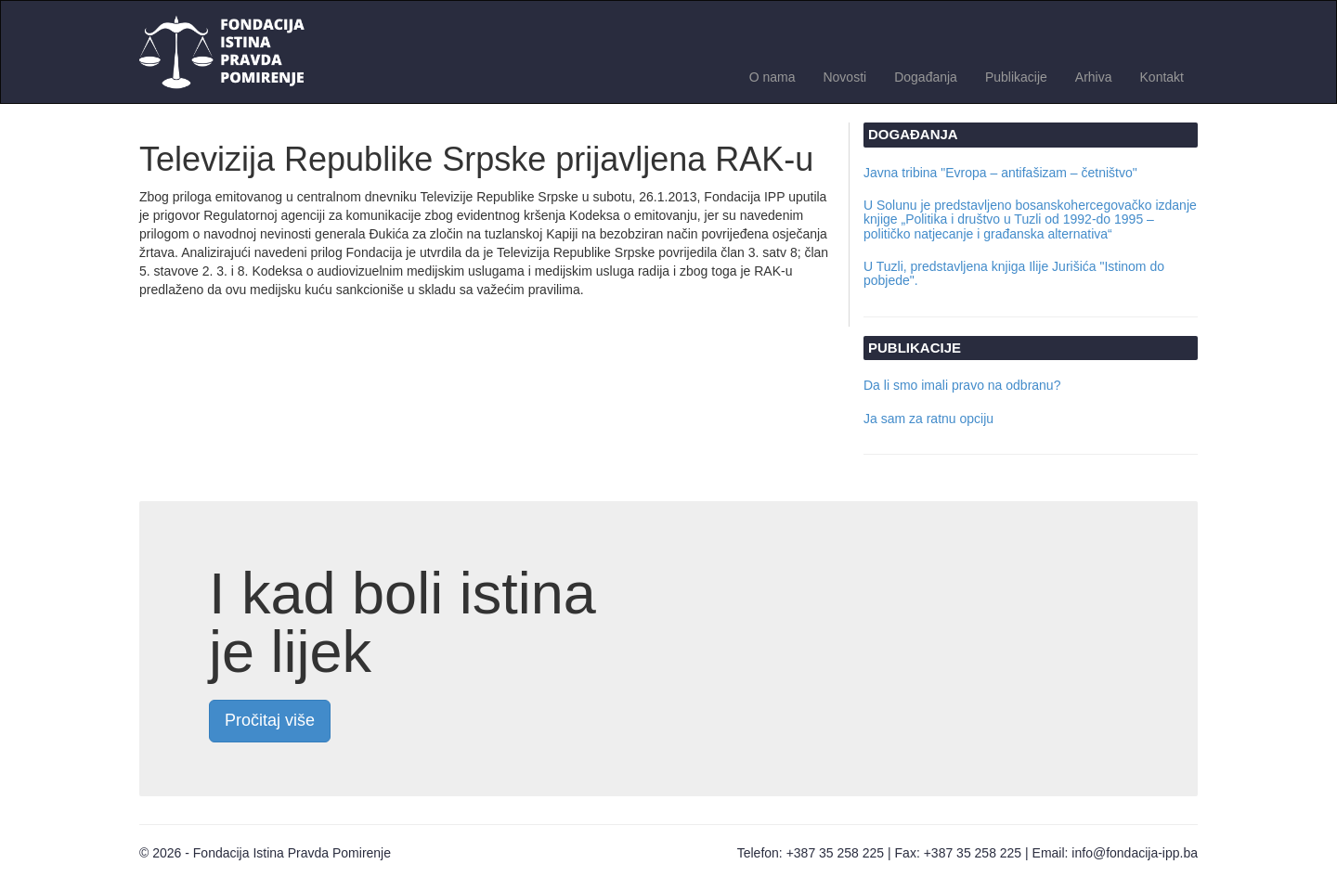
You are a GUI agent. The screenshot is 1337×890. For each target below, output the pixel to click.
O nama (772, 77)
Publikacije (1016, 77)
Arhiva (1093, 77)
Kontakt (1162, 77)
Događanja (925, 77)
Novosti (844, 77)
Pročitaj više (270, 720)
